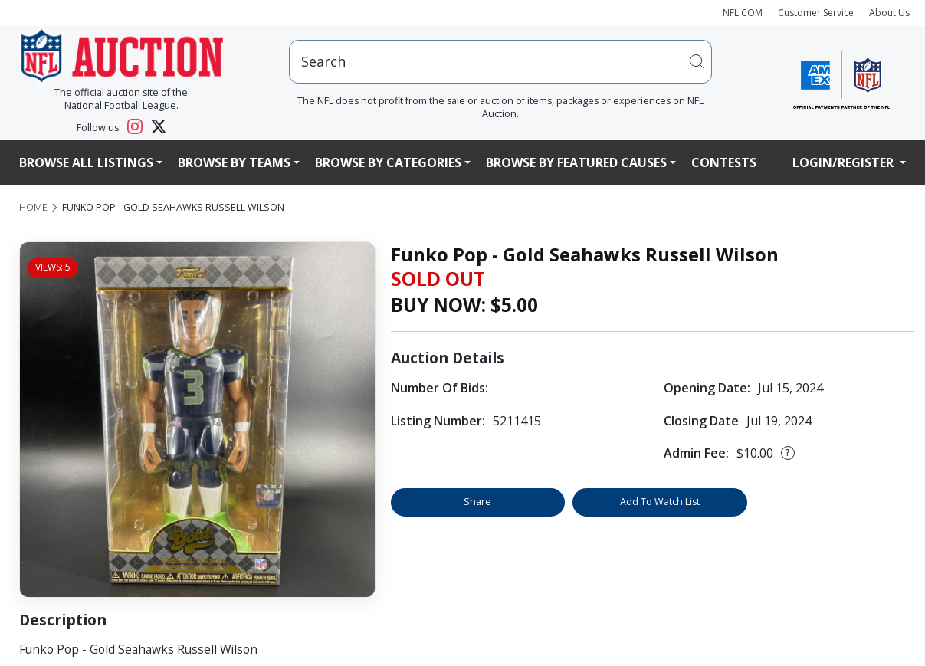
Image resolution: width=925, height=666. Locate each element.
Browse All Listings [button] (86, 162)
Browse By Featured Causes (576, 162)
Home (33, 207)
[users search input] (500, 62)
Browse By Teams (234, 162)
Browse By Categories (388, 162)
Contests (723, 162)
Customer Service (816, 12)
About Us (889, 12)
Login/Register (844, 162)
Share (477, 501)
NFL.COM (743, 12)
